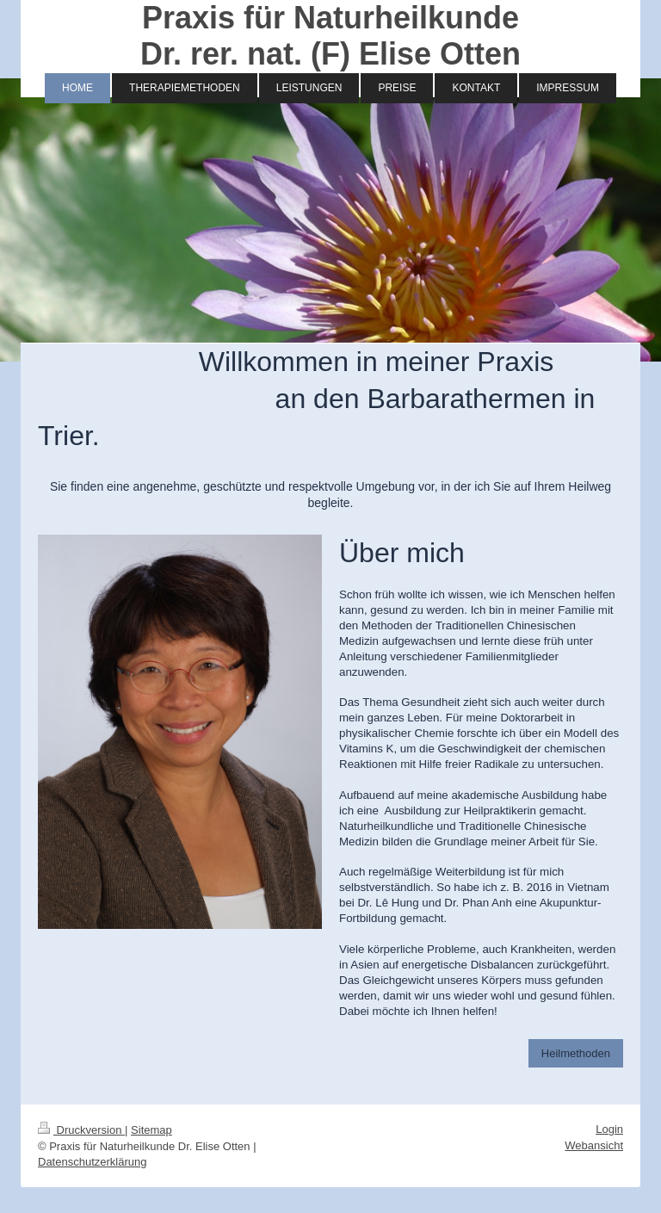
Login (609, 1129)
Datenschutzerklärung (92, 1161)
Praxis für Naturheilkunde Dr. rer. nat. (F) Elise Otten (330, 35)
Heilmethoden (575, 1053)
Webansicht (594, 1145)
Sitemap (151, 1129)
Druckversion (81, 1129)
